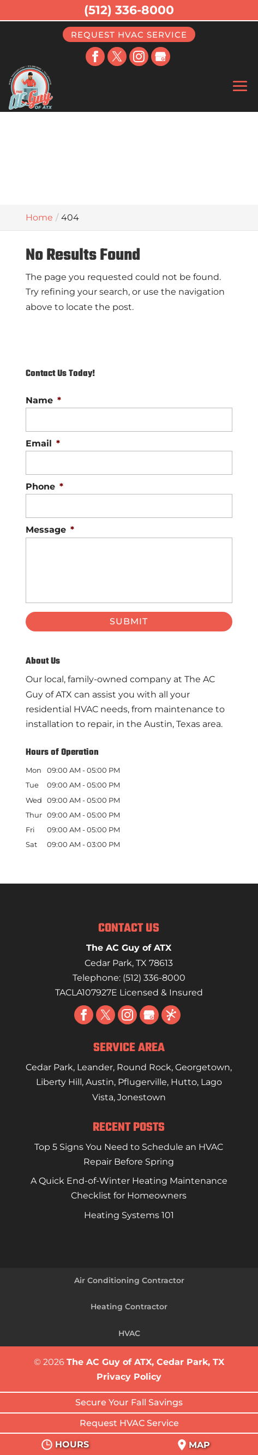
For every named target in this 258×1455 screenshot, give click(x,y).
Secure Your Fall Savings (129, 1402)
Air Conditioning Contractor (129, 1280)
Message (50, 529)
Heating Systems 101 (129, 1215)
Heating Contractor (129, 1306)
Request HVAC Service (129, 34)
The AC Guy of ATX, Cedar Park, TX (145, 1362)
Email (43, 443)
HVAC (129, 1333)
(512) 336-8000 (129, 10)
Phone (44, 486)
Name (43, 400)
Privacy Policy (129, 1376)
